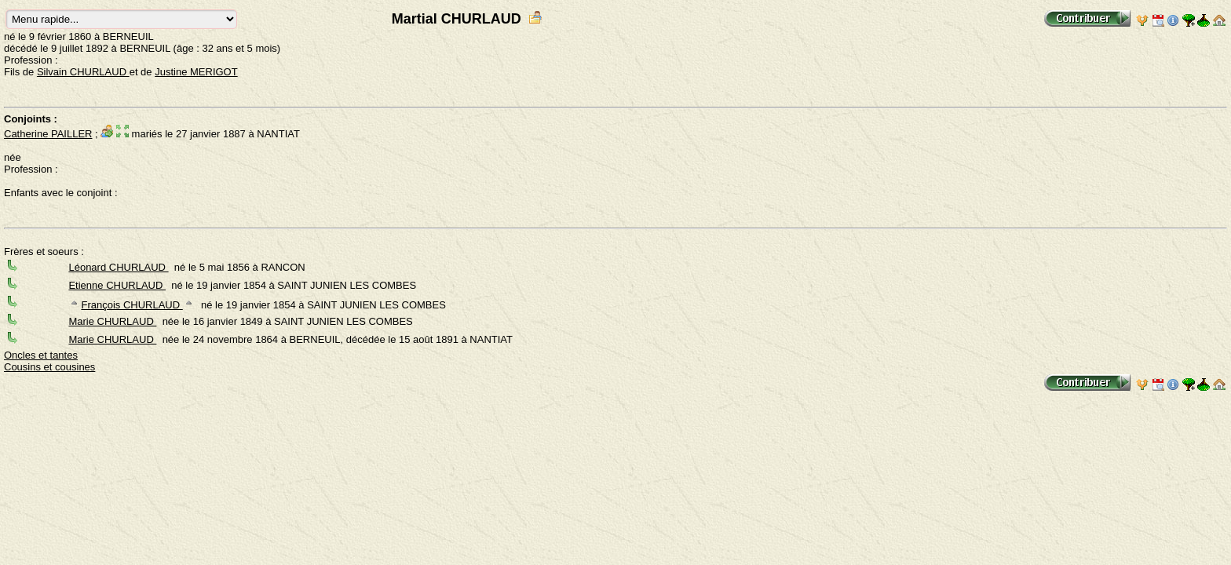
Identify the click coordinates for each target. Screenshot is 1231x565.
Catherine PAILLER (48, 134)
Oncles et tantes (41, 355)
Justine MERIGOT (196, 72)
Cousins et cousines (49, 367)
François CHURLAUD (131, 305)
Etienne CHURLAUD (117, 285)
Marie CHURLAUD (112, 321)
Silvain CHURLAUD (83, 72)
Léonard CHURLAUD (118, 267)
